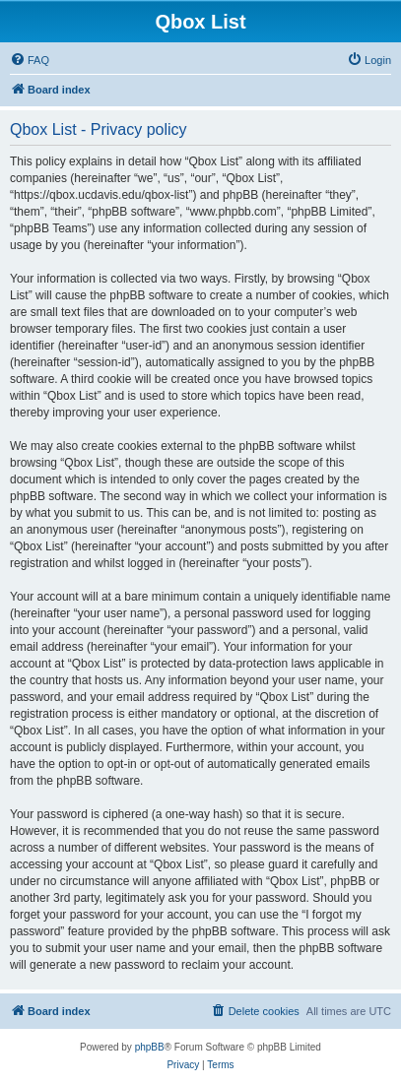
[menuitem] (29, 60)
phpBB (150, 1047)
